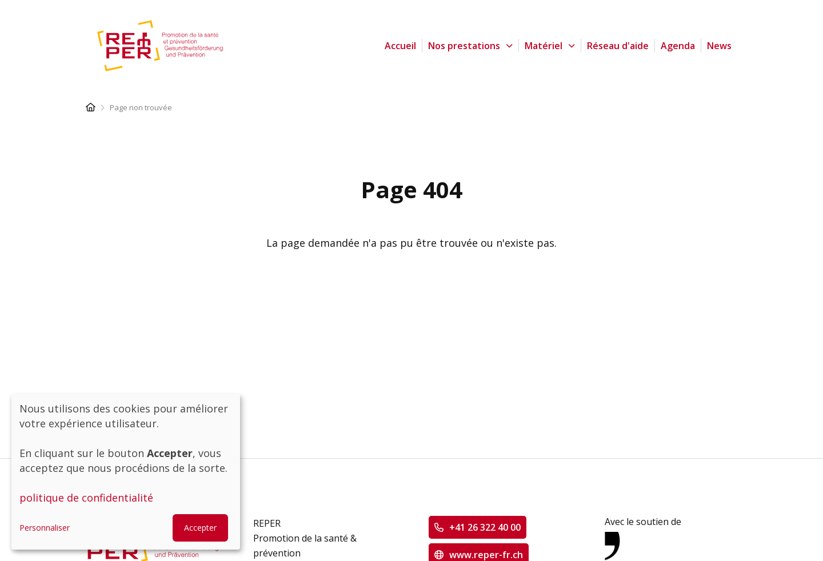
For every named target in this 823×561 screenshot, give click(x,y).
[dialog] (125, 472)
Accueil (400, 45)
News (719, 45)
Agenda (678, 45)
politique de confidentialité (86, 497)
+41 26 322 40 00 (485, 527)
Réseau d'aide (618, 45)
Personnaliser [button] (44, 527)
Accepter (200, 527)
